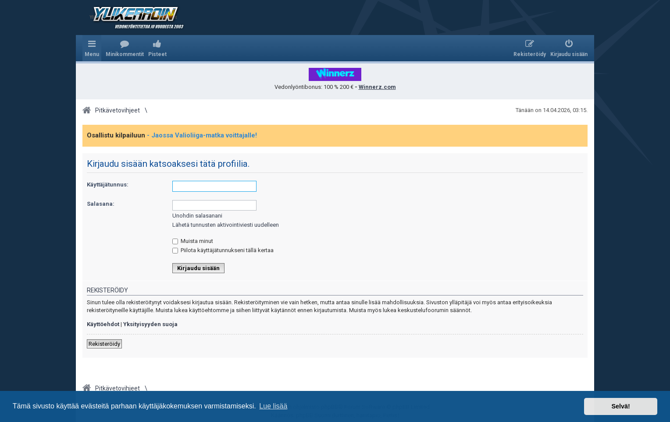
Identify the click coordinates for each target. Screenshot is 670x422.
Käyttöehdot (103, 324)
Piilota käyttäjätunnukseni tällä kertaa (223, 250)
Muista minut (192, 241)
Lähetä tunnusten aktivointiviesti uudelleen (225, 225)
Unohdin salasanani (197, 215)
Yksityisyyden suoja (150, 324)
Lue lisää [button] (273, 406)
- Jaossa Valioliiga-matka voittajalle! (202, 135)
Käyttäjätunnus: (107, 184)
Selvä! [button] (620, 406)
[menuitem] (125, 48)
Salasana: (100, 203)
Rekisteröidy (104, 344)
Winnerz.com (377, 87)
